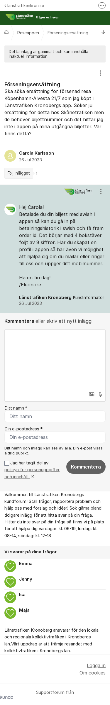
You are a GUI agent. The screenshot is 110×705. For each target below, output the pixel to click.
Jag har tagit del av (32, 469)
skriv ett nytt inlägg (69, 321)
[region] (55, 123)
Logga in (96, 665)
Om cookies (92, 673)
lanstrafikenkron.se (24, 5)
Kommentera (86, 467)
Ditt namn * (15, 408)
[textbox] (55, 359)
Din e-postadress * (23, 429)
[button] (91, 394)
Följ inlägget (19, 173)
